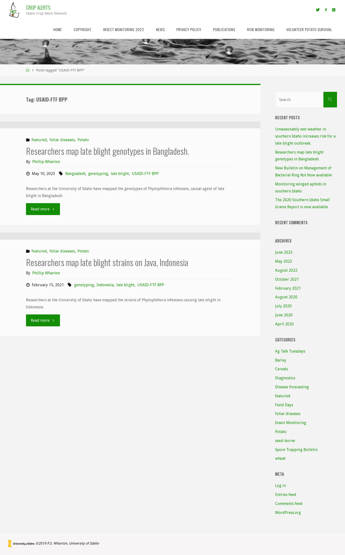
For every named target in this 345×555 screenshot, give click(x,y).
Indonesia (105, 416)
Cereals (281, 369)
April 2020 (284, 324)
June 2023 (284, 252)
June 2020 (284, 315)
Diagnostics (285, 378)
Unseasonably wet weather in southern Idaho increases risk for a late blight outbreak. (305, 136)
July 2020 (283, 306)
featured (39, 206)
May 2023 (283, 261)
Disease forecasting (292, 387)
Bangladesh (75, 239)
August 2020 (286, 297)
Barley (280, 360)
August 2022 (286, 270)
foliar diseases (62, 206)
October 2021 (287, 279)
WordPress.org (288, 512)
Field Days (284, 405)
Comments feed (289, 503)
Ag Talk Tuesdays (290, 351)
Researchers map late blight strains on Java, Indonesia (107, 393)
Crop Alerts (38, 7)
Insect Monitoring (290, 422)
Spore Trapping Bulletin (296, 449)
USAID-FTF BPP (145, 239)
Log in (280, 485)
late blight (120, 239)
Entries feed (285, 494)
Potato (83, 206)
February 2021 (288, 288)
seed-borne (285, 440)
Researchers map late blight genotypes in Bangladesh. (107, 216)
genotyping (98, 239)
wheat (280, 458)
